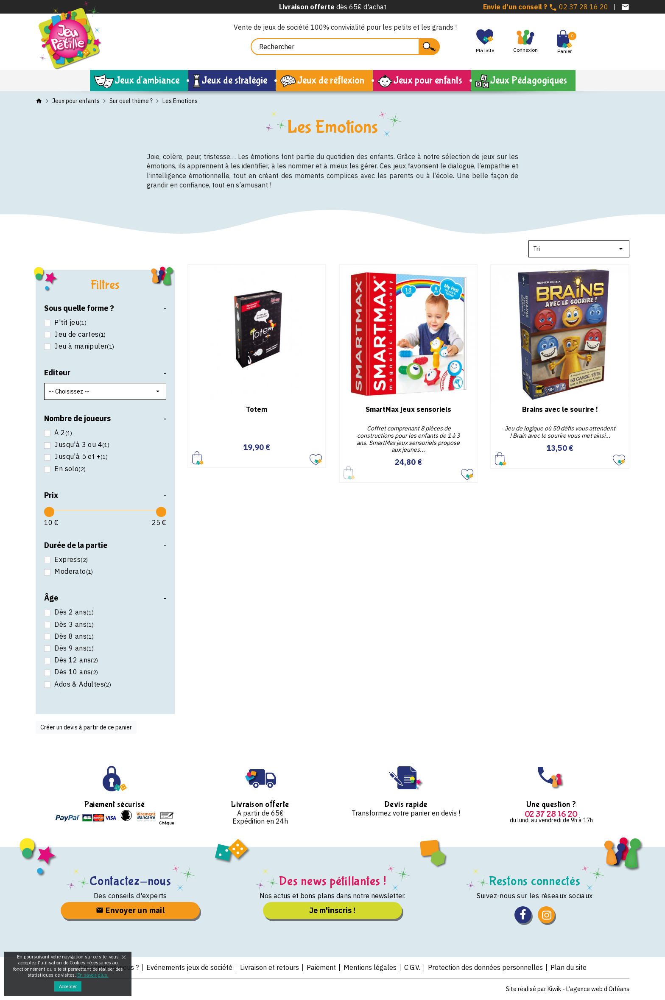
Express (70, 560)
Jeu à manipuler (84, 346)
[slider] (49, 512)
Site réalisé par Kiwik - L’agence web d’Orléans (567, 989)
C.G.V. (412, 967)
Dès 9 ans (73, 648)
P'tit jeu (70, 322)
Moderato (73, 571)
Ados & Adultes (82, 684)
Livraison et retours (269, 967)
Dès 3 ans (73, 624)
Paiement (321, 967)
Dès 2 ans (73, 612)
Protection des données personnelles (485, 967)
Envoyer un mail (130, 910)
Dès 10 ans (75, 672)
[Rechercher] (345, 46)
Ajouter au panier (197, 457)
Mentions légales (370, 967)
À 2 (63, 433)
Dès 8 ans (73, 636)
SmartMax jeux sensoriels (408, 409)
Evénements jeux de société (189, 967)
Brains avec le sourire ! (560, 409)
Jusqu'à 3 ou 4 (81, 445)
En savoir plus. (93, 975)
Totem (256, 409)
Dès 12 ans (75, 660)
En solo (69, 469)
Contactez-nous (130, 881)
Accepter (68, 986)
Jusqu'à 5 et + (80, 457)
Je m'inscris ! (332, 910)
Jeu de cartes (79, 334)
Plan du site (568, 967)
